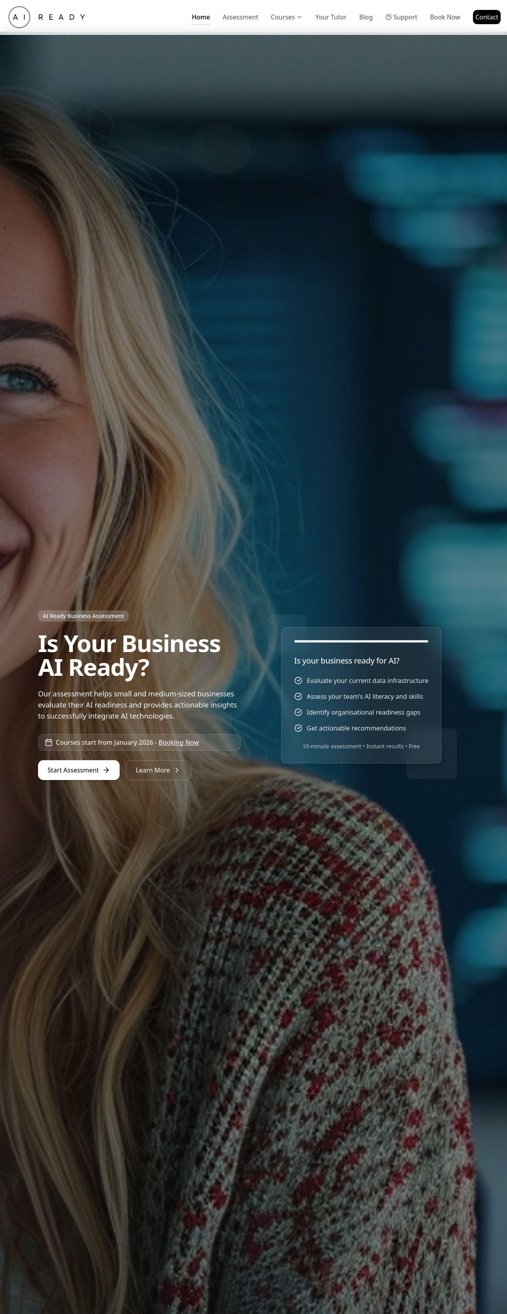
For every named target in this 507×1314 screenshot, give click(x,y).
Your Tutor (331, 17)
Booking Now (178, 742)
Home (201, 19)
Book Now (445, 17)
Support (401, 17)
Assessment (240, 17)
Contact (486, 17)
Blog (366, 17)
